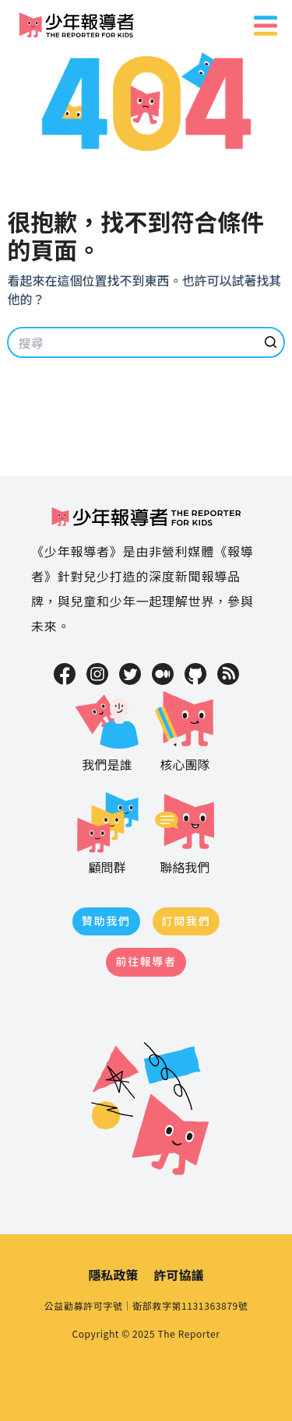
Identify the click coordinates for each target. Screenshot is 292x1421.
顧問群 (107, 832)
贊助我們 (106, 920)
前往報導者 (145, 961)
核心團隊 (185, 729)
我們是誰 (107, 729)
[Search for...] (145, 342)
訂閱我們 (186, 920)
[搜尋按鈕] (271, 342)
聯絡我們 (185, 832)
